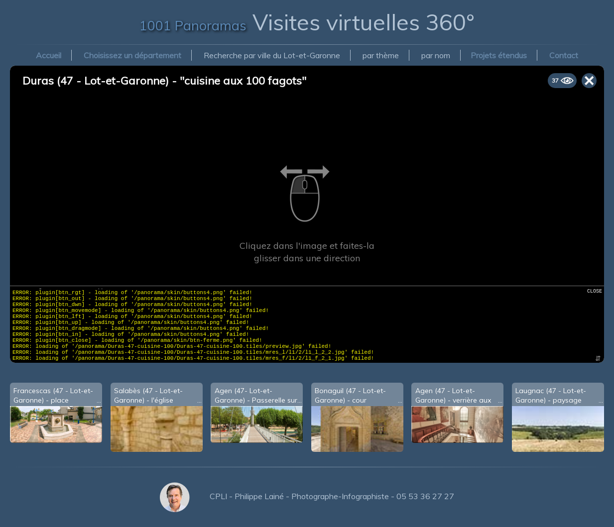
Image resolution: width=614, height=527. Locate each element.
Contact (563, 55)
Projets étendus (499, 55)
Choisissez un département (132, 55)
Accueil (48, 55)
